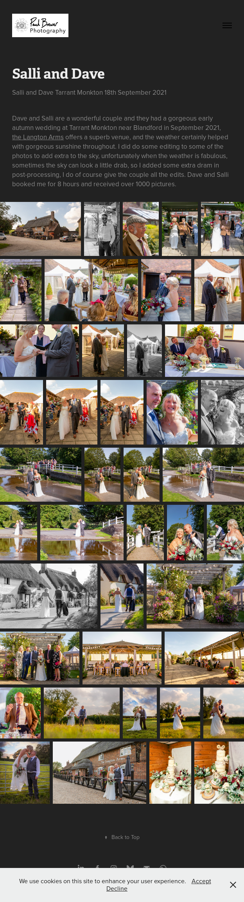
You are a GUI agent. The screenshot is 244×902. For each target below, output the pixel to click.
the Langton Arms (38, 137)
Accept (201, 881)
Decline (116, 888)
